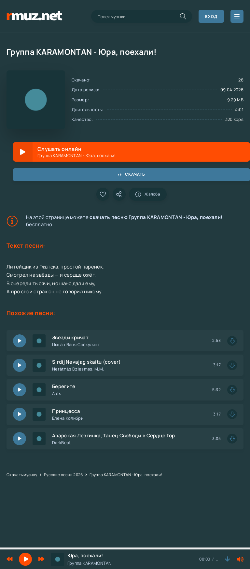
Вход (211, 16)
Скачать (131, 174)
